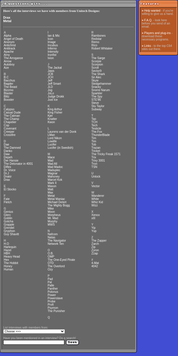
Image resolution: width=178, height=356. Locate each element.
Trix (93, 157)
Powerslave (55, 298)
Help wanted (152, 10)
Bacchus (9, 80)
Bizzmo (8, 90)
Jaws (51, 70)
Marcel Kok (55, 179)
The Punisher (56, 311)
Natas (51, 237)
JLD (50, 86)
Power (52, 295)
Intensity (53, 51)
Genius (8, 211)
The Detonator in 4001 (18, 163)
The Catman (12, 115)
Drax (6, 17)
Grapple (9, 224)
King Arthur (55, 109)
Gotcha (8, 221)
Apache (9, 51)
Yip (93, 227)
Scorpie (96, 61)
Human (8, 269)
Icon (50, 38)
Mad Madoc (55, 167)
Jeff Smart (54, 83)
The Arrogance (13, 58)
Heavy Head (12, 256)
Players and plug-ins (157, 33)
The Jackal (55, 67)
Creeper (9, 131)
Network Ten (56, 243)
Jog (50, 90)
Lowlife (52, 141)
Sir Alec (96, 77)
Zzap (94, 253)
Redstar (96, 38)
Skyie (94, 80)
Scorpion (97, 64)
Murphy (52, 221)
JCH (50, 77)
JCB (50, 74)
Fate (7, 199)
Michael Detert (57, 202)
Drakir (8, 176)
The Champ (11, 119)
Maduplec (54, 170)
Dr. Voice (9, 170)
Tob (93, 144)
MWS (51, 224)
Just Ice (53, 99)
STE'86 (96, 99)
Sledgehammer (101, 83)
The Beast (10, 86)
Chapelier (10, 122)
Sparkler (96, 93)
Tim (93, 138)
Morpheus (54, 215)
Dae (6, 144)
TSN (94, 167)
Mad (50, 160)
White (95, 199)
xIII (93, 218)
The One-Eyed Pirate (61, 259)
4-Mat (95, 263)
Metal (7, 21)
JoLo (51, 93)
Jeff (50, 80)
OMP (51, 256)
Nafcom (53, 234)
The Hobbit (11, 263)
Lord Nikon (55, 138)
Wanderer (97, 195)
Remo (95, 42)
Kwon (51, 122)
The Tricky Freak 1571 (105, 154)
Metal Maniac (56, 199)
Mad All (52, 163)
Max (50, 192)
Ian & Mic (54, 35)
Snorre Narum (100, 90)
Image (52, 42)
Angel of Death (13, 38)
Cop (6, 125)
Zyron (95, 250)
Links (147, 45)
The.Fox (96, 131)
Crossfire (9, 135)
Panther (53, 288)
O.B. (50, 253)
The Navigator (57, 240)
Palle (51, 285)
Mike (51, 208)
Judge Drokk (56, 96)
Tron (94, 163)
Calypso (9, 109)
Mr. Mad (53, 218)
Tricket (95, 151)
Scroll (95, 67)
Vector (95, 186)
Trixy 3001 (98, 160)
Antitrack (9, 48)
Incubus (53, 45)
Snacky (96, 86)
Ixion (51, 58)
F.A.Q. (148, 20)
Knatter (52, 119)
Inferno (52, 48)
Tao (93, 119)
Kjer (50, 115)
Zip (93, 247)
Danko (8, 151)
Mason (52, 186)
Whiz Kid (97, 202)
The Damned (12, 147)
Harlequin (10, 247)
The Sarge (98, 58)
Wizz (94, 205)
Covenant (10, 128)
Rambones (98, 35)
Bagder (8, 83)
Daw (7, 154)
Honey (8, 266)
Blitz (6, 96)
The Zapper (99, 240)
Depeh (8, 157)
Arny (7, 54)
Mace (51, 157)
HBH (7, 253)
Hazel (7, 250)
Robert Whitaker (102, 48)
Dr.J (6, 173)
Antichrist (10, 45)
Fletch (8, 202)
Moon (51, 211)
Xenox (95, 215)
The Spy (96, 96)
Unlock (96, 176)
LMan (51, 135)
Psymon (53, 307)
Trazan (96, 147)
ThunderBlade (100, 135)
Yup (93, 231)
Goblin (8, 218)
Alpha (7, 35)
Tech (94, 125)
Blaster (8, 93)
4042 (94, 266)
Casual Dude (12, 112)
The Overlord (56, 266)
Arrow (7, 61)
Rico (94, 45)
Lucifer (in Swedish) (60, 147)
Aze (6, 67)
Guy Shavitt (11, 234)
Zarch (95, 243)
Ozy (50, 269)
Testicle (96, 128)
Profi (51, 304)
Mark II (52, 183)
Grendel (9, 227)
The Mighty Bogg (59, 205)
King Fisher (55, 112)
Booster (9, 99)
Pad (50, 279)
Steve (95, 103)
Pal (50, 282)
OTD (51, 263)
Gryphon (9, 231)
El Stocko (10, 189)
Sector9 (96, 70)
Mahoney (54, 176)
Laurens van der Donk (62, 131)
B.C (6, 77)
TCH (94, 122)
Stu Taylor (97, 106)
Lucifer (52, 144)
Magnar (53, 173)
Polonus (53, 291)
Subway (96, 109)
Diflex (7, 167)
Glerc (7, 215)
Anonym (9, 42)
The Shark (98, 74)
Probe (52, 301)
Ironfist (52, 54)
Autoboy (9, 64)
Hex (6, 259)
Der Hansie (11, 160)
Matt (50, 189)
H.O (6, 243)
